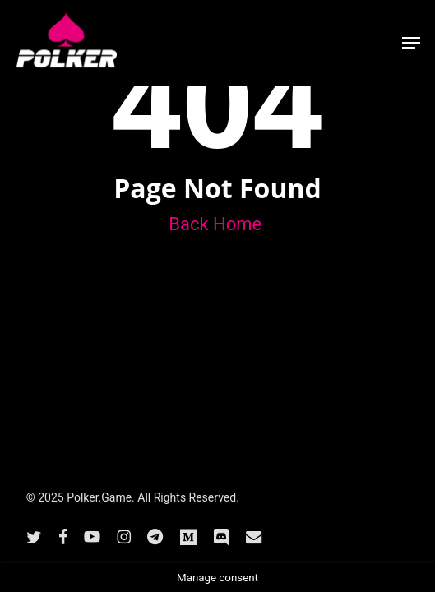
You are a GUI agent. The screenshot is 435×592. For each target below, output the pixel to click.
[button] (411, 43)
